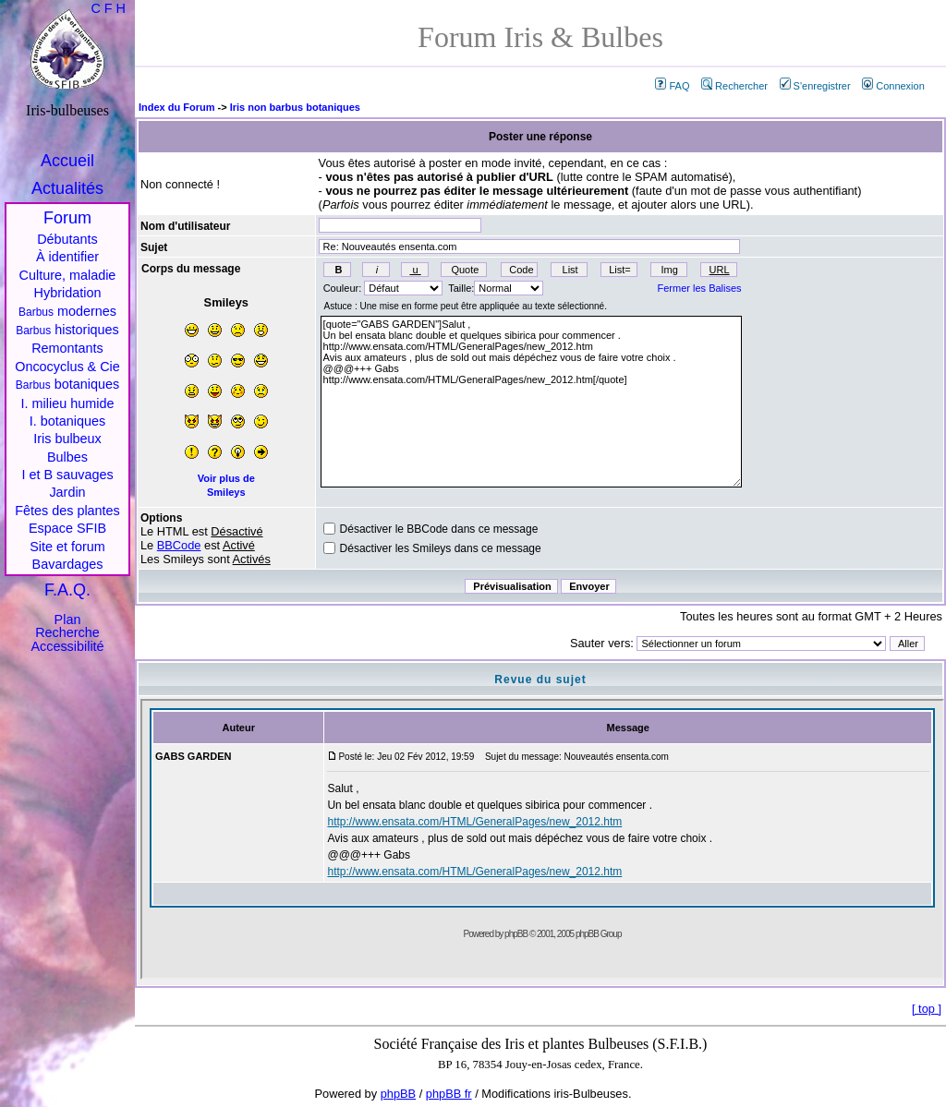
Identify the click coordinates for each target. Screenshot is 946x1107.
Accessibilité (66, 646)
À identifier (67, 256)
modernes (67, 311)
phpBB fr (449, 1094)
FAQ (672, 85)
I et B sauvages (67, 474)
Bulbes (67, 457)
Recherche (67, 632)
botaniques (67, 384)
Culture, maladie (67, 275)
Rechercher (734, 85)
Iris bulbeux (67, 438)
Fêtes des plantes (67, 510)
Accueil (67, 160)
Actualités (67, 188)
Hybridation (68, 292)
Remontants (67, 348)
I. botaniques (67, 421)
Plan (68, 619)
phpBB (398, 1094)
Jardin (67, 492)
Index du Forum (177, 107)
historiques (67, 329)
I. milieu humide (68, 403)
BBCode (179, 545)
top (926, 1009)
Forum (67, 218)
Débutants (67, 239)
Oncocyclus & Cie (67, 366)
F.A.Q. (67, 590)
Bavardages (67, 564)
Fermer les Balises (700, 288)
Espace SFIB (67, 528)
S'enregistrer (815, 85)
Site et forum (67, 546)
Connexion (893, 85)
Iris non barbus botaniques (295, 107)
